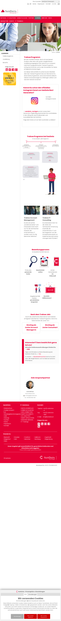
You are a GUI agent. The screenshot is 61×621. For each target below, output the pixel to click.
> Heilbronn (37, 437)
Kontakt (48, 4)
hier (39, 354)
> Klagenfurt (7, 439)
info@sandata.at (48, 417)
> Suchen (6, 420)
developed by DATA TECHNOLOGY (46, 465)
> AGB (5, 416)
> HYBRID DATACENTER (27, 410)
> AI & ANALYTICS (25, 416)
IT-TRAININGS (19, 21)
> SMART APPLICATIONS (27, 418)
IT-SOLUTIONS (11, 18)
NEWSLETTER (4, 21)
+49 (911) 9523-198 (30, 397)
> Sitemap (6, 418)
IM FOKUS (3, 18)
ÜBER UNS (44, 18)
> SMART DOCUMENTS (26, 414)
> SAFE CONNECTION (26, 412)
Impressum (41, 4)
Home (34, 4)
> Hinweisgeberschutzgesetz (12, 414)
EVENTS (11, 21)
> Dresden (16, 437)
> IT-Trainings (24, 422)
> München (27, 439)
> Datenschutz (7, 408)
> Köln (15, 439)
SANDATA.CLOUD (22, 18)
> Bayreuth (6, 437)
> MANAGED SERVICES (26, 420)
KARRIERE (37, 18)
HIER (27, 349)
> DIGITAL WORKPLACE (26, 408)
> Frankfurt (27, 437)
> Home (5, 422)
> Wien (5, 441)
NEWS (50, 18)
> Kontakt (6, 426)
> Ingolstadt (47, 437)
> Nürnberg (37, 439)
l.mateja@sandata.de (30, 395)
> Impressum (7, 424)
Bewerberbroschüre (39, 357)
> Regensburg (48, 439)
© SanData (7, 458)
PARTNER (31, 18)
